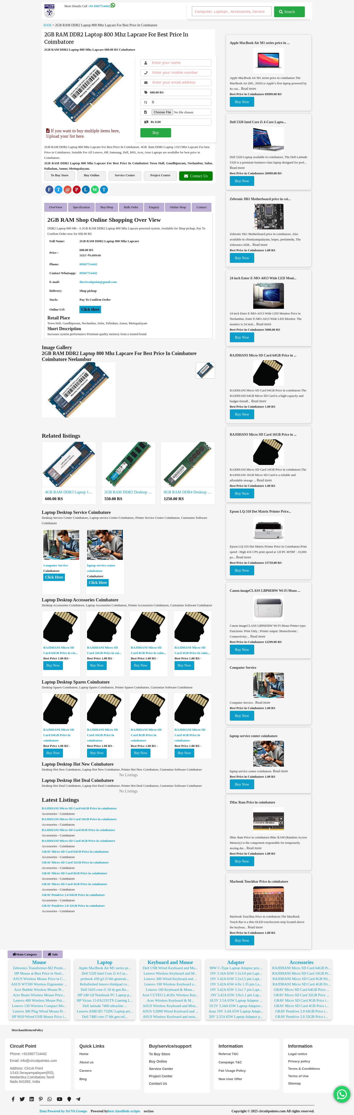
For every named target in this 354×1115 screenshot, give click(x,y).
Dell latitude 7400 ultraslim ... (105, 1004)
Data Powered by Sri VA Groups (63, 1109)
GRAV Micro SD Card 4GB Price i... (301, 1004)
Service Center (125, 175)
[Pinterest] (77, 189)
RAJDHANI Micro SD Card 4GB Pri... (301, 982)
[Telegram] (104, 189)
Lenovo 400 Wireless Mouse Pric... (39, 999)
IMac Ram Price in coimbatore (252, 802)
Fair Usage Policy (233, 1069)
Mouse (39, 960)
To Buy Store (59, 175)
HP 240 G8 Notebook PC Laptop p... (105, 993)
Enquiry (154, 206)
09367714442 (88, 262)
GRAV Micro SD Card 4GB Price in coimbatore (74, 882)
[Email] (68, 189)
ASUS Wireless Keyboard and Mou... (170, 1004)
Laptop (104, 960)
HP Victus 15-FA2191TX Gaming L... (105, 999)
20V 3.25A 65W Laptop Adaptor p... (236, 1015)
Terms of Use (299, 1074)
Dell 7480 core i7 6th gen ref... (105, 1015)
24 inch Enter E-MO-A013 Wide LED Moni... (263, 278)
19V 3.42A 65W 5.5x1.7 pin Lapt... (236, 988)
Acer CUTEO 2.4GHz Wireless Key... (170, 993)
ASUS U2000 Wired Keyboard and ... (170, 1009)
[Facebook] (49, 189)
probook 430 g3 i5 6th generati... (105, 977)
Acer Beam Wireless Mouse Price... (39, 993)
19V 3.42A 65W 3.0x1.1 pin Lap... (236, 993)
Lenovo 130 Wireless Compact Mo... (39, 1004)
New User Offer (231, 1077)
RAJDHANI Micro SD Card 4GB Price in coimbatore (190, 733)
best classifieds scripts (124, 1109)
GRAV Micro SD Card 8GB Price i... (301, 999)
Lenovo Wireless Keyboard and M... (170, 972)
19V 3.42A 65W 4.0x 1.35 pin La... (236, 982)
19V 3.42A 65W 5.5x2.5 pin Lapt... (236, 977)
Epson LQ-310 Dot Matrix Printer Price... (260, 511)
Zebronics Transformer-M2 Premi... (39, 966)
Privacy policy (299, 1060)
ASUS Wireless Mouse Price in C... (39, 977)
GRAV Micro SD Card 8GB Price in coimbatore (74, 871)
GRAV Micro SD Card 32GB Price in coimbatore (75, 860)
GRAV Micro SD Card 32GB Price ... (301, 993)
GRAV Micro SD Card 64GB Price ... (301, 988)
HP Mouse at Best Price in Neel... (39, 972)
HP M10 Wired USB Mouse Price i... (39, 1015)
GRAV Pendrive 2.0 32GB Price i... (301, 1015)
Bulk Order (131, 206)
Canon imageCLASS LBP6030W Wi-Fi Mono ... (265, 591)
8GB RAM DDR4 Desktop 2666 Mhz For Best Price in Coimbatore (188, 490)
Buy (155, 133)
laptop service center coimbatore (254, 736)
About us (86, 1061)
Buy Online (91, 175)
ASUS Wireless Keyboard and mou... (170, 1015)
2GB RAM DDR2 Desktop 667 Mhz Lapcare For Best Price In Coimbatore (128, 490)
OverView (55, 206)
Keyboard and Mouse (170, 960)
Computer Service (55, 563)
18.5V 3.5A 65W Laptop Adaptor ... (235, 999)
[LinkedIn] (86, 189)
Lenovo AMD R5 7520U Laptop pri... (105, 1009)
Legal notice (298, 1052)
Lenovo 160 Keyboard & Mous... (170, 988)
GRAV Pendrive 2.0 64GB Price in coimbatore (73, 893)
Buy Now (53, 664)
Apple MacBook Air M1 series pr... (105, 966)
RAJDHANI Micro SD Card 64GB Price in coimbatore (58, 733)
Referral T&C (229, 1052)
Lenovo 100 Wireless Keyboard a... (170, 982)
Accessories (302, 960)
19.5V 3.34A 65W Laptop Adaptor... (236, 1004)
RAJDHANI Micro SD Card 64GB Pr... (301, 966)
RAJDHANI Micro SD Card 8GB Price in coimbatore (146, 733)
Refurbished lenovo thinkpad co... (105, 982)
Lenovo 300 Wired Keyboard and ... (170, 977)
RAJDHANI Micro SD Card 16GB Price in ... (263, 434)
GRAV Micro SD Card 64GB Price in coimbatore (75, 850)
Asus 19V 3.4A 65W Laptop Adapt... (236, 1009)
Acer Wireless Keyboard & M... (170, 999)
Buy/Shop (106, 206)
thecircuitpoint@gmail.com (98, 280)
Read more (248, 88)
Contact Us (196, 176)
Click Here (90, 308)
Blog (83, 1077)
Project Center (160, 175)
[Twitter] (58, 189)
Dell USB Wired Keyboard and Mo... (170, 966)
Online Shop (178, 206)
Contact (201, 206)
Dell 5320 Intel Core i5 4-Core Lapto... (258, 122)
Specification (81, 206)
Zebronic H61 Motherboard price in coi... (260, 199)
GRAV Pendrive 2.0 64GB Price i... (301, 1009)
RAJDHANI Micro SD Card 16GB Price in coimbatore (102, 733)
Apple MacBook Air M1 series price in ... (260, 43)
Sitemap (294, 1082)
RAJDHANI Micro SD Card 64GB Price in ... (263, 355)
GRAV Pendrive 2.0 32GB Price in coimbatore (73, 904)
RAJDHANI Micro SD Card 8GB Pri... (301, 977)
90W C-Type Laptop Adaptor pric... (236, 966)
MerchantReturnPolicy (27, 1028)
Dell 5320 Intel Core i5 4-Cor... (105, 972)
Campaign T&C (231, 1061)
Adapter (236, 960)
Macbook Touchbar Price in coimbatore (259, 881)
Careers (85, 1069)
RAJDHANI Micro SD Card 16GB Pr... (301, 972)
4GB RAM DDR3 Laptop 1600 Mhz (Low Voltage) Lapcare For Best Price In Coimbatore (69, 490)
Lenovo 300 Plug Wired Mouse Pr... (39, 1009)
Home (84, 1052)
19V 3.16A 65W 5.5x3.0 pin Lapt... (236, 972)
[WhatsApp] (95, 189)
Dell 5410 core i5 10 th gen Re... (105, 988)
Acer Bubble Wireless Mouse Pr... (39, 988)
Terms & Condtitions (305, 1067)
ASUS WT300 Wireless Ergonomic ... (39, 982)
